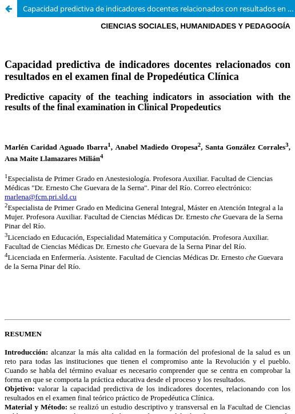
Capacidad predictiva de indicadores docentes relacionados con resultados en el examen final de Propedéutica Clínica (159, 8)
